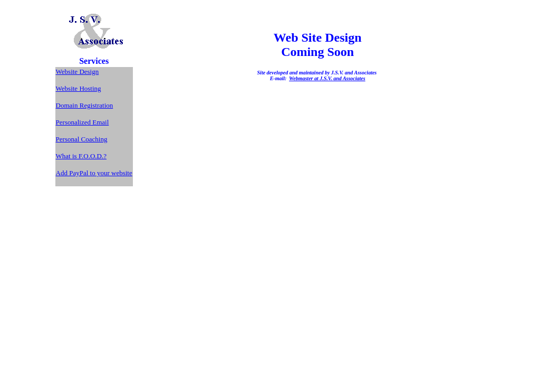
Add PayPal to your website (94, 173)
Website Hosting (78, 88)
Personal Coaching (82, 139)
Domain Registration (84, 105)
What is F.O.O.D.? (81, 156)
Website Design (77, 71)
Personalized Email (82, 122)
